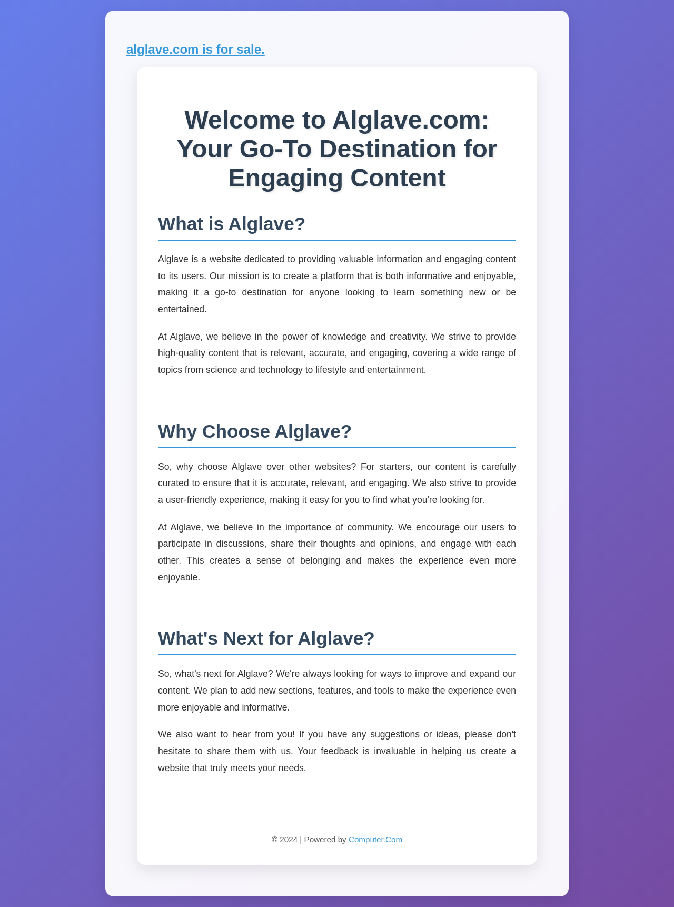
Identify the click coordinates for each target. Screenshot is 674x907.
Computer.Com (375, 839)
